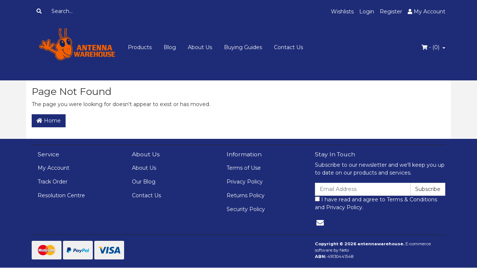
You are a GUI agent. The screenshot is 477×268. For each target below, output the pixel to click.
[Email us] (320, 222)
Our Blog (143, 181)
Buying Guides (243, 47)
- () (431, 47)
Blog (170, 47)
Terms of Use (244, 168)
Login (366, 11)
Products (140, 47)
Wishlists (342, 11)
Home (49, 120)
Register (391, 11)
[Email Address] (363, 189)
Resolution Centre (61, 195)
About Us (200, 47)
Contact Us (288, 47)
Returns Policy (246, 195)
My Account (53, 168)
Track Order (52, 181)
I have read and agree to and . (376, 203)
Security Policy (246, 209)
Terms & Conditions (412, 199)
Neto (344, 250)
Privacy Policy (245, 181)
